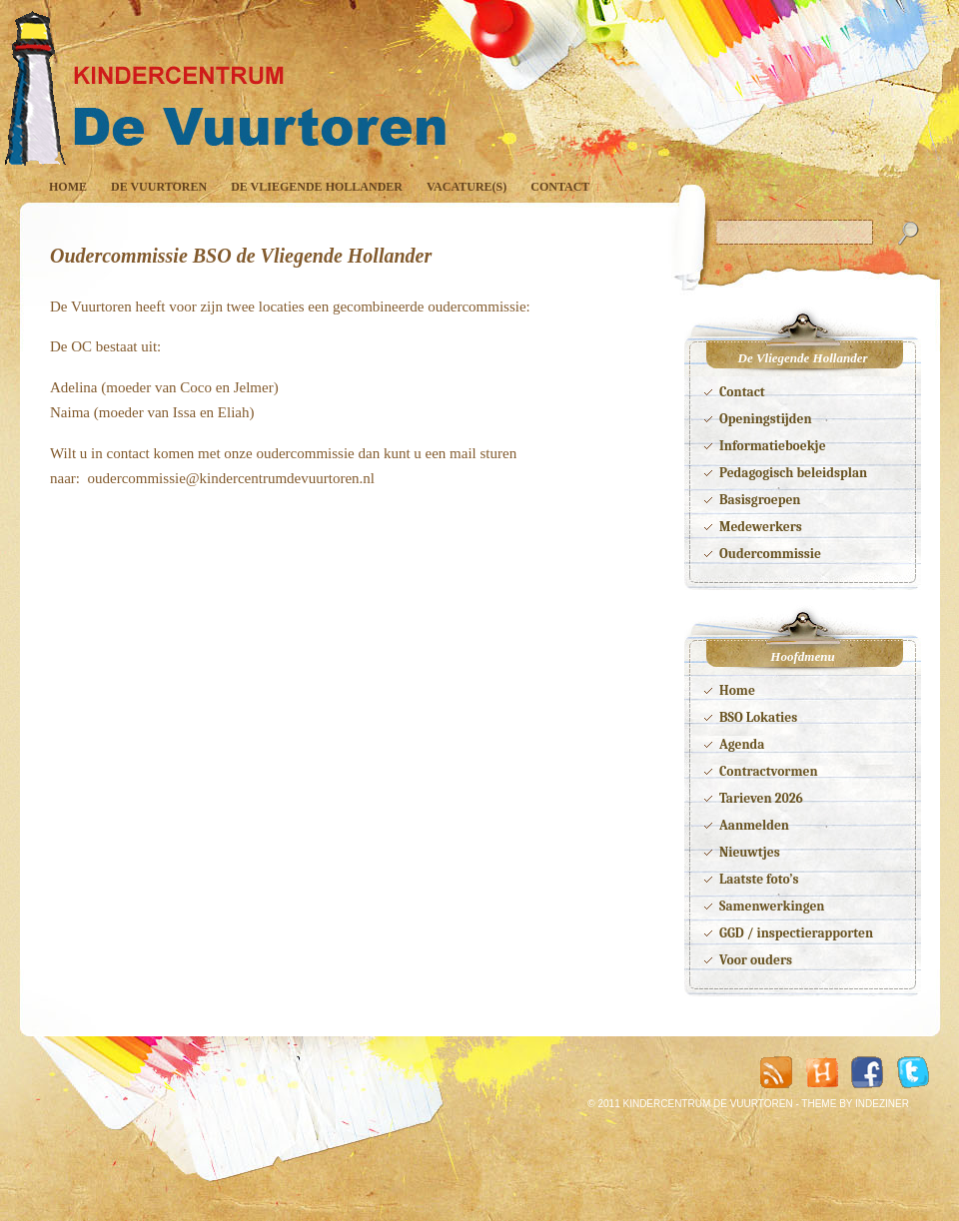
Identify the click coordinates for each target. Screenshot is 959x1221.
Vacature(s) (466, 187)
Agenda (741, 744)
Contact (559, 187)
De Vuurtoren (159, 187)
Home (68, 187)
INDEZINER (882, 1103)
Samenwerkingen (772, 906)
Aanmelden (754, 825)
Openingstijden (765, 418)
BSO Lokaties (758, 717)
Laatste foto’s (759, 879)
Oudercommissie (770, 553)
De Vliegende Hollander (317, 187)
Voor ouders (755, 959)
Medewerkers (760, 526)
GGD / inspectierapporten (796, 932)
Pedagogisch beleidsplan (793, 472)
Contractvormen (768, 771)
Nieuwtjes (749, 852)
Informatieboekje (772, 445)
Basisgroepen (759, 499)
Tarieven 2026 (761, 798)
